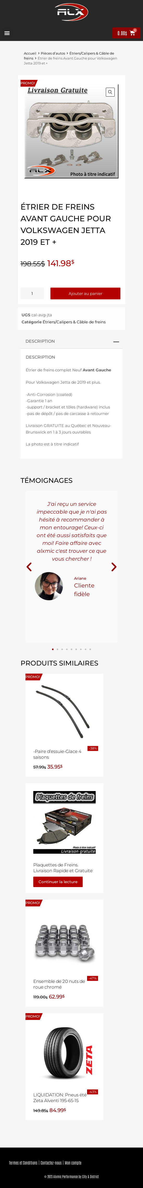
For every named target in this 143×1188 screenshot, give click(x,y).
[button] (7, 33)
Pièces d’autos (53, 53)
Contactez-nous (51, 1162)
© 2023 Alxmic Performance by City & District (71, 1176)
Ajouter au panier (85, 293)
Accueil (30, 53)
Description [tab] (40, 341)
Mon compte (73, 1162)
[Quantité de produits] (32, 293)
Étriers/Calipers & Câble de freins (74, 321)
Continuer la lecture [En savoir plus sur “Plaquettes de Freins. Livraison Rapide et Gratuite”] (57, 881)
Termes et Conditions (23, 1162)
